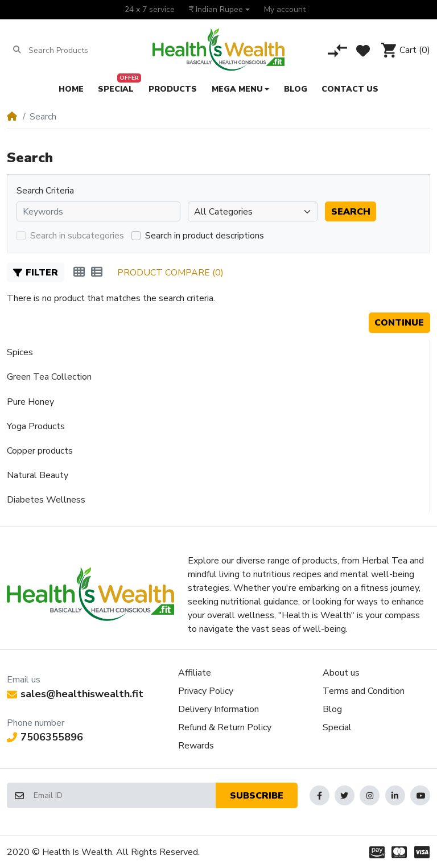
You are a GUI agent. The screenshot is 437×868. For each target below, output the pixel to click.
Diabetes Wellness (46, 499)
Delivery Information (218, 709)
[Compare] (337, 50)
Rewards (196, 745)
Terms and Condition (364, 691)
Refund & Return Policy (224, 727)
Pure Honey (30, 402)
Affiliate (194, 673)
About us (341, 673)
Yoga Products (36, 426)
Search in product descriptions (204, 235)
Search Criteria (45, 190)
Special (337, 727)
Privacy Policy (205, 691)
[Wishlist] (363, 50)
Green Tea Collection (49, 377)
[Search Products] (72, 50)
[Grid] (79, 272)
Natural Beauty (37, 475)
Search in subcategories (77, 235)
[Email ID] (124, 795)
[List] (96, 272)
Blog (332, 709)
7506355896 (45, 737)
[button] (219, 9)
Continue (399, 322)
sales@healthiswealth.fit (75, 694)
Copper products (40, 451)
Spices (20, 352)
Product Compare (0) (170, 272)
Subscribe (256, 795)
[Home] (12, 116)
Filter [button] (35, 272)
